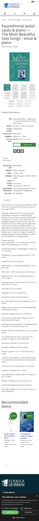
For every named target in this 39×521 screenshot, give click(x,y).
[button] (19, 518)
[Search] (14, 13)
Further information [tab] (7, 159)
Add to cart (28, 145)
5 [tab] (20, 465)
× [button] (36, 496)
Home (4, 20)
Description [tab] (7, 200)
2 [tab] (11, 465)
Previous (1, 437)
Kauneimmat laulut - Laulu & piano (20, 20)
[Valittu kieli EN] (33, 2)
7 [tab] (26, 465)
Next (36, 437)
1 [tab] (8, 465)
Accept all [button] (10, 512)
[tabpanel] (11, 430)
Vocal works (17, 183)
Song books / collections (21, 186)
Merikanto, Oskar (19, 126)
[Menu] (5, 13)
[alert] (19, 507)
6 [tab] (23, 465)
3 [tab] (14, 465)
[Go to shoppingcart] (24, 13)
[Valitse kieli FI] (36, 2)
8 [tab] (30, 465)
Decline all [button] (28, 512)
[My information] (34, 13)
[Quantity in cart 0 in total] (24, 14)
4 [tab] (17, 465)
